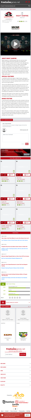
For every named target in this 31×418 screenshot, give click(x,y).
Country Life (3, 201)
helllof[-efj (3, 323)
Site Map (28, 411)
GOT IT (27, 415)
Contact (6, 411)
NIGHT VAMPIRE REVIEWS (6, 119)
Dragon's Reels (20, 225)
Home (1, 9)
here (14, 416)
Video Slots (6, 9)
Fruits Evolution (4, 177)
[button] (28, 306)
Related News (15, 232)
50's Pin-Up (19, 177)
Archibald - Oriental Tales (6, 225)
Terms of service (13, 411)
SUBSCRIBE (22, 354)
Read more (26, 154)
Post (27, 144)
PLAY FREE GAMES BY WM (15, 158)
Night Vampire (20, 201)
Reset (23, 144)
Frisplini (18, 323)
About (2, 411)
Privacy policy (22, 411)
